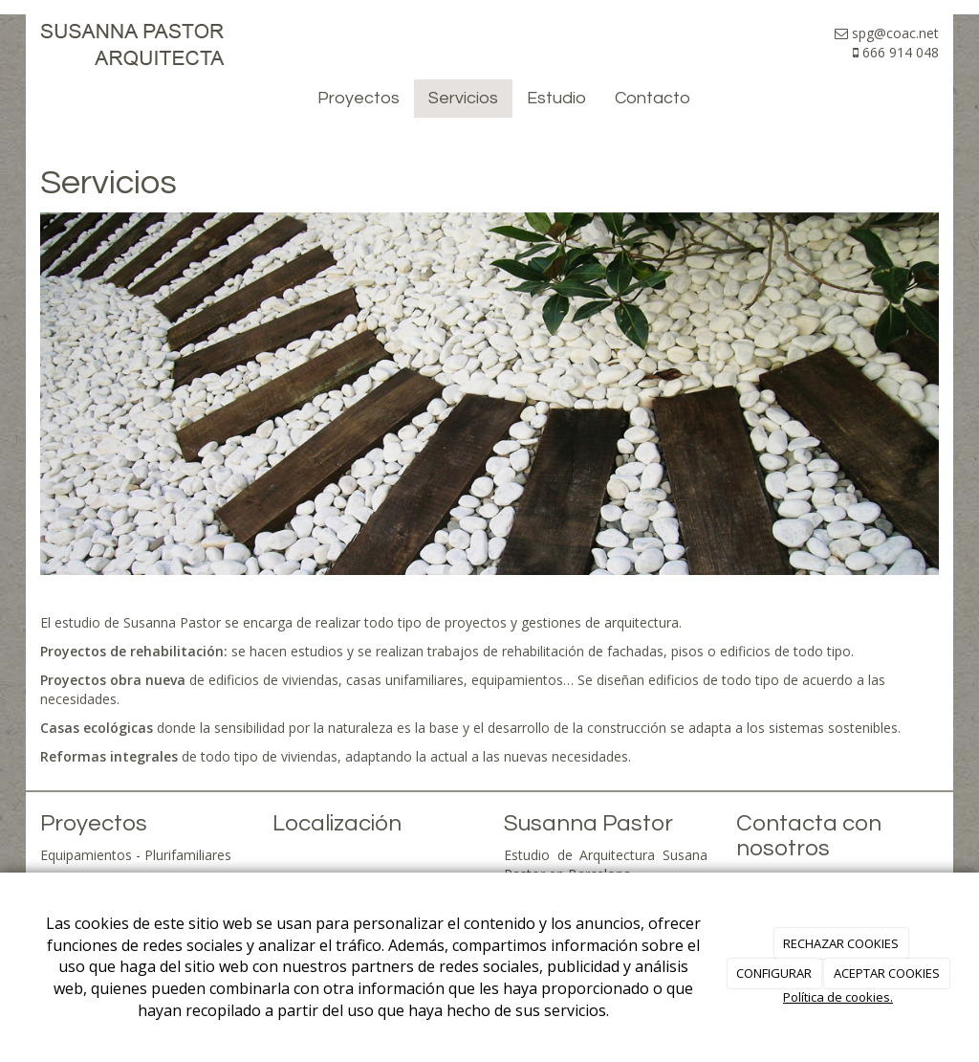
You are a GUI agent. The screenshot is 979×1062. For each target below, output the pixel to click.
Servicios (463, 98)
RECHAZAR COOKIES (841, 943)
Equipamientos (86, 855)
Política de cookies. (838, 997)
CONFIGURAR (774, 973)
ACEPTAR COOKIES (887, 973)
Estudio (556, 98)
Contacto (652, 98)
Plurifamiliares (187, 855)
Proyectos (358, 98)
